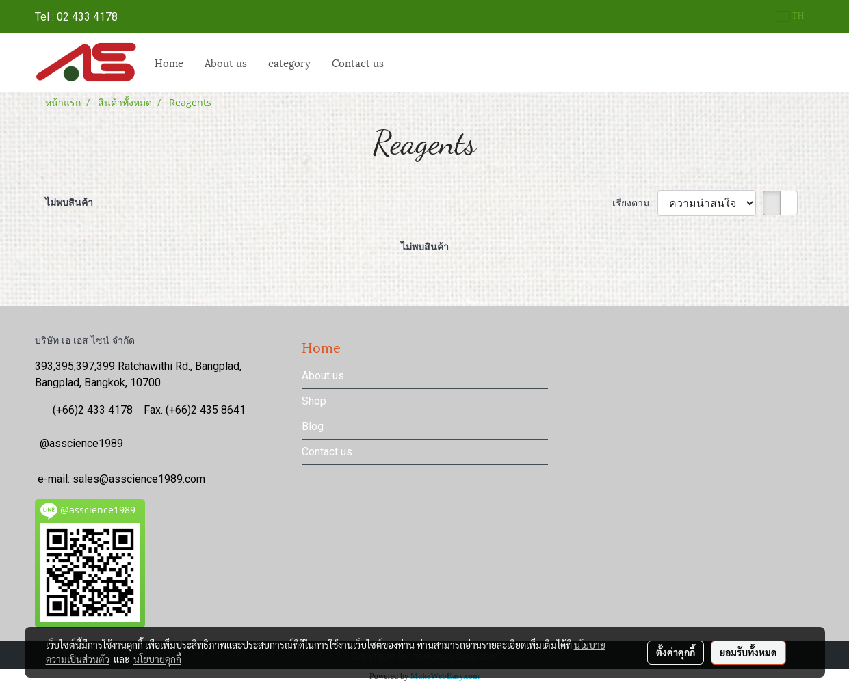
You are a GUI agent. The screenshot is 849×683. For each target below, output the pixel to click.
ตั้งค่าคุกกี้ (675, 652)
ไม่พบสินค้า (69, 202)
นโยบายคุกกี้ (157, 659)
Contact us (327, 451)
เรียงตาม (634, 202)
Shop (314, 400)
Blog (313, 426)
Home (169, 62)
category (289, 62)
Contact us (358, 62)
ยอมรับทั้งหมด (748, 652)
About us (226, 62)
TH (790, 16)
